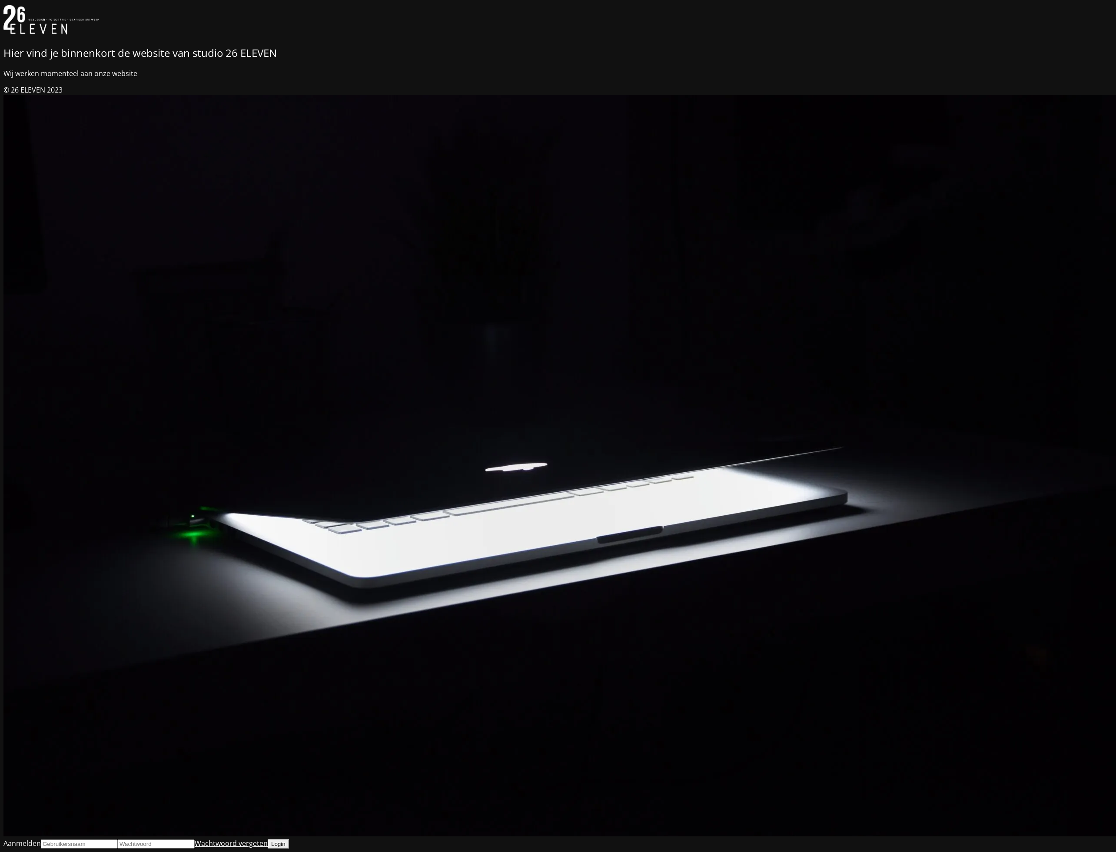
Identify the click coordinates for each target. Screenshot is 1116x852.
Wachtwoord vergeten (231, 843)
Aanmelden (22, 843)
